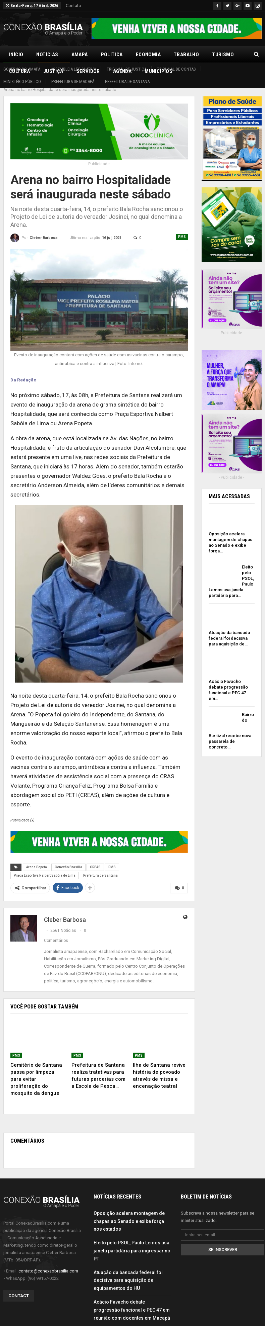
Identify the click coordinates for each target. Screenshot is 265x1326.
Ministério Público (22, 81)
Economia (148, 55)
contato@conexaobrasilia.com (48, 1263)
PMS (182, 229)
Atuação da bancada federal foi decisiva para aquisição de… (229, 631)
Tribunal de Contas (176, 69)
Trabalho (186, 55)
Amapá (79, 55)
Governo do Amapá (21, 69)
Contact (18, 1288)
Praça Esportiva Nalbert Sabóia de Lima (44, 868)
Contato (73, 5)
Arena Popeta (36, 860)
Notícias (47, 55)
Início (16, 55)
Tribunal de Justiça (127, 69)
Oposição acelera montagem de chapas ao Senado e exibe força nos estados (129, 1214)
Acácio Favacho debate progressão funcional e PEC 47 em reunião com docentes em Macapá (132, 1302)
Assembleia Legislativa (73, 69)
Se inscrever (222, 1242)
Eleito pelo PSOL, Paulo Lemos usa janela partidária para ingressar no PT (132, 1243)
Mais (218, 55)
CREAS (95, 860)
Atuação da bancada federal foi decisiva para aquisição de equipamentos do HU (128, 1273)
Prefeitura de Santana (127, 81)
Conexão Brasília (68, 860)
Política (112, 55)
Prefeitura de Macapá (72, 81)
